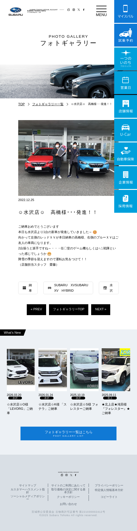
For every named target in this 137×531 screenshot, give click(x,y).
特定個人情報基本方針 (109, 490)
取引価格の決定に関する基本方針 (68, 491)
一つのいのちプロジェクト (125, 58)
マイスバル (125, 11)
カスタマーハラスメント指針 (28, 491)
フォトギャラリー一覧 (48, 104)
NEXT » (100, 309)
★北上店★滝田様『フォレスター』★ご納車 (116, 409)
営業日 (125, 82)
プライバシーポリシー (109, 485)
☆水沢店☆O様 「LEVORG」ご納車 (20, 409)
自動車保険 (125, 153)
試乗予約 (125, 35)
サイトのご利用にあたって (68, 485)
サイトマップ (27, 485)
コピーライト (109, 497)
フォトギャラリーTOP (69, 309)
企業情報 (125, 177)
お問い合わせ (68, 504)
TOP (21, 104)
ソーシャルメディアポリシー (28, 498)
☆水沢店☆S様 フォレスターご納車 (84, 406)
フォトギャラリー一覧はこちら (68, 433)
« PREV (36, 309)
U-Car (125, 130)
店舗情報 (125, 106)
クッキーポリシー (68, 497)
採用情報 (125, 201)
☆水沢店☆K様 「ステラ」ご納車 (52, 406)
